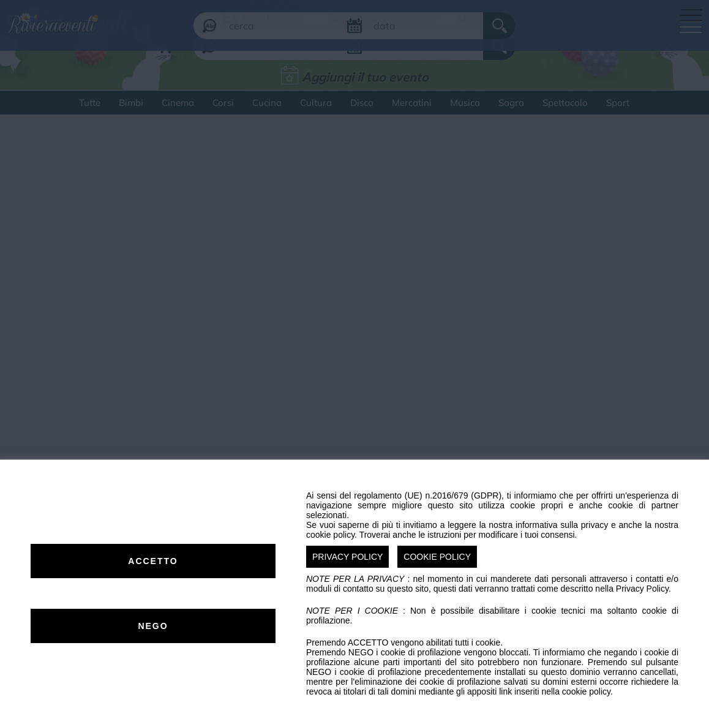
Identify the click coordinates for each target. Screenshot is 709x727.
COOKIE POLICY (437, 557)
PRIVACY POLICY (347, 557)
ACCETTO (153, 561)
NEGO (153, 626)
